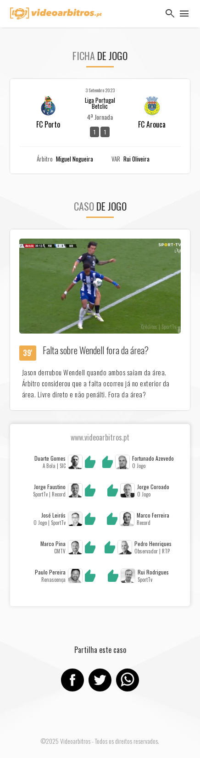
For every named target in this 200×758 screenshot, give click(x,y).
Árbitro (45, 159)
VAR (115, 159)
